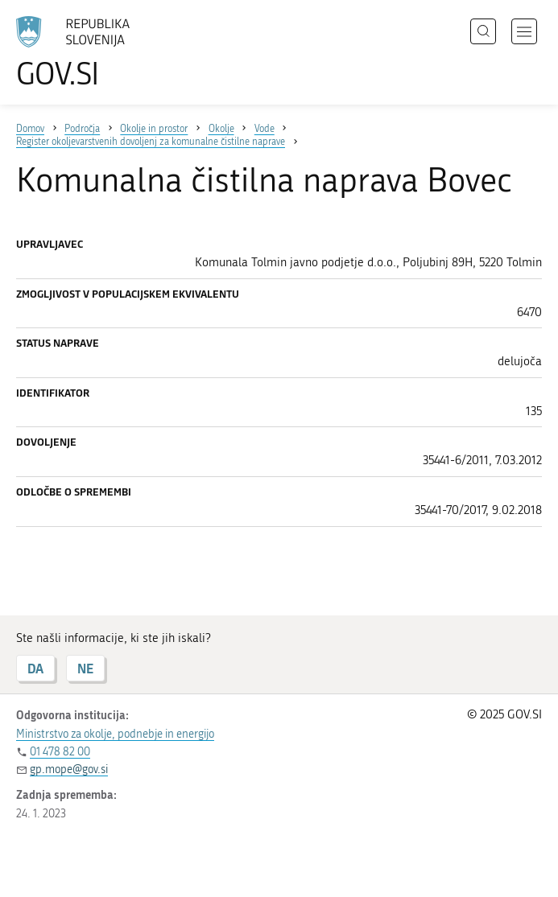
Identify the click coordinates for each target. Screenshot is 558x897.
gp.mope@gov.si (69, 769)
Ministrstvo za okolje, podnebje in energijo (115, 734)
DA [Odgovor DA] (35, 668)
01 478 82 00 (60, 752)
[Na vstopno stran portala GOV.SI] (96, 52)
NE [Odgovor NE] (85, 668)
